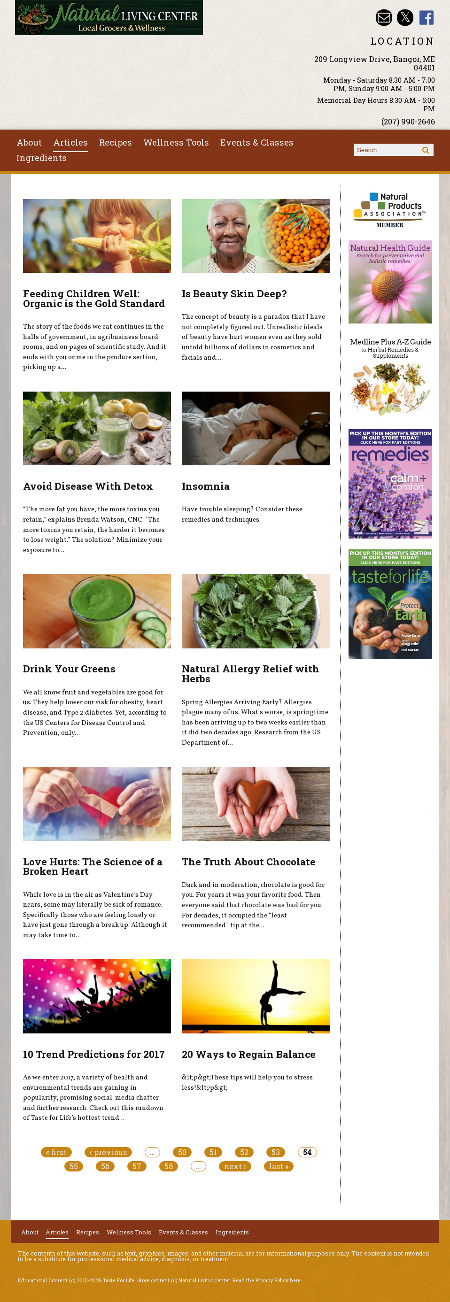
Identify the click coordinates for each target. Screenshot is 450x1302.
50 (182, 1152)
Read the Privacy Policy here (267, 1280)
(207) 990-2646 (408, 121)
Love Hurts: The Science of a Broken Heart (93, 866)
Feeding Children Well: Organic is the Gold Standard (94, 298)
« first (56, 1152)
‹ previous (108, 1152)
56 (105, 1166)
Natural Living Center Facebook (427, 17)
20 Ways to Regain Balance (249, 1054)
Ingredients (41, 157)
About (29, 142)
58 (168, 1166)
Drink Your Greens (69, 668)
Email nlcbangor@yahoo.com (384, 17)
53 (276, 1152)
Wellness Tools (176, 142)
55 (74, 1166)
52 (244, 1152)
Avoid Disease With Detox (88, 486)
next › (235, 1166)
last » (278, 1166)
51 (213, 1152)
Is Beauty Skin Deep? (234, 293)
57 (136, 1166)
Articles (70, 142)
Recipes (115, 142)
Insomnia (206, 486)
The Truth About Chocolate (249, 861)
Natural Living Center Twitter (405, 17)
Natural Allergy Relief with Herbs (250, 673)
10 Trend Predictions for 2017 (94, 1054)
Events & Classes (257, 142)
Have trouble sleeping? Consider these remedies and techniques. (242, 514)
